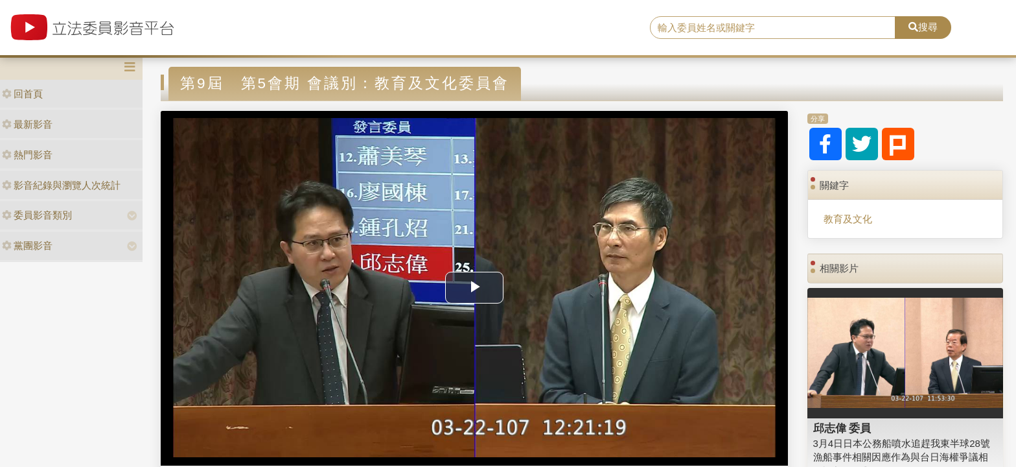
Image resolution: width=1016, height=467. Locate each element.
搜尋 (923, 26)
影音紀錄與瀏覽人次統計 (61, 185)
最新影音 (27, 124)
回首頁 (22, 93)
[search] (773, 28)
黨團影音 (27, 245)
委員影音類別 (37, 215)
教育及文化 (848, 218)
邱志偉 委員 (842, 428)
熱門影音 (27, 154)
